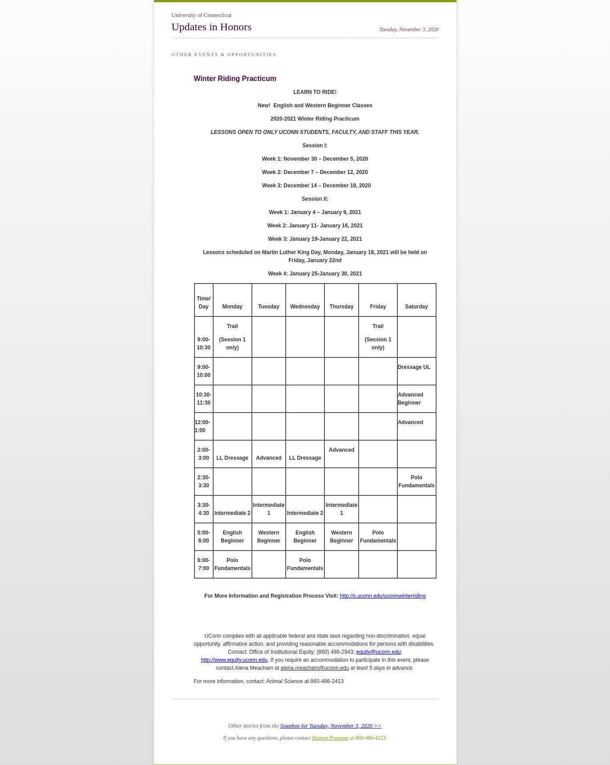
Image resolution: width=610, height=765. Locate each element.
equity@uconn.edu (378, 652)
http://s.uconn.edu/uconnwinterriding (383, 596)
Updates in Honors (212, 26)
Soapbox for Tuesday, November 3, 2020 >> (331, 726)
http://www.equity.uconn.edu (234, 660)
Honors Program (330, 738)
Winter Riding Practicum (235, 78)
